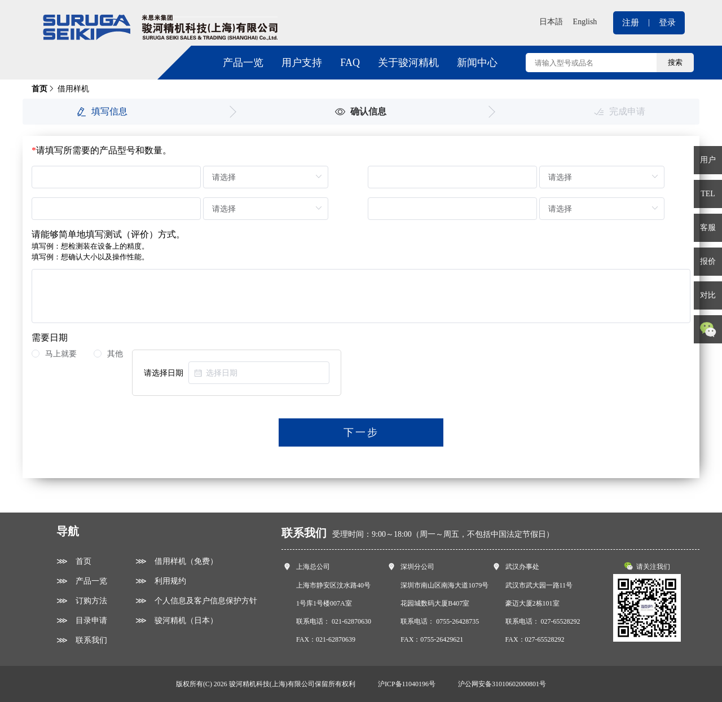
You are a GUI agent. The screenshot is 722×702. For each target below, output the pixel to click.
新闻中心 (477, 62)
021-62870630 (351, 621)
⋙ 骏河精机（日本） (176, 620)
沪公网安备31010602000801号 (502, 684)
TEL (708, 193)
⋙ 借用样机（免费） (176, 561)
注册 (630, 22)
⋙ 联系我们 (81, 640)
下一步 (361, 432)
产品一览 (243, 62)
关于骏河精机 (408, 62)
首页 (39, 89)
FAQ (350, 62)
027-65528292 (560, 621)
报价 (708, 261)
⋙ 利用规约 (160, 581)
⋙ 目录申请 (81, 620)
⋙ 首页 (73, 561)
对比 (708, 295)
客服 (708, 227)
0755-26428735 (457, 621)
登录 (667, 22)
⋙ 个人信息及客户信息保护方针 (196, 601)
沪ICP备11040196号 (406, 684)
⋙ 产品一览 (81, 581)
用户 (708, 160)
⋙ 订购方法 (81, 601)
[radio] (54, 354)
